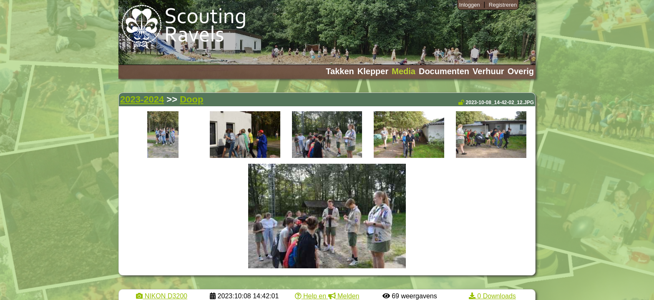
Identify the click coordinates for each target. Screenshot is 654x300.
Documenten (444, 71)
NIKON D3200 (161, 296)
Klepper (372, 71)
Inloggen (469, 5)
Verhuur (488, 71)
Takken (340, 71)
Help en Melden (327, 296)
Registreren (503, 5)
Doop (191, 99)
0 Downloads (492, 296)
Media (403, 71)
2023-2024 (142, 99)
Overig (521, 71)
